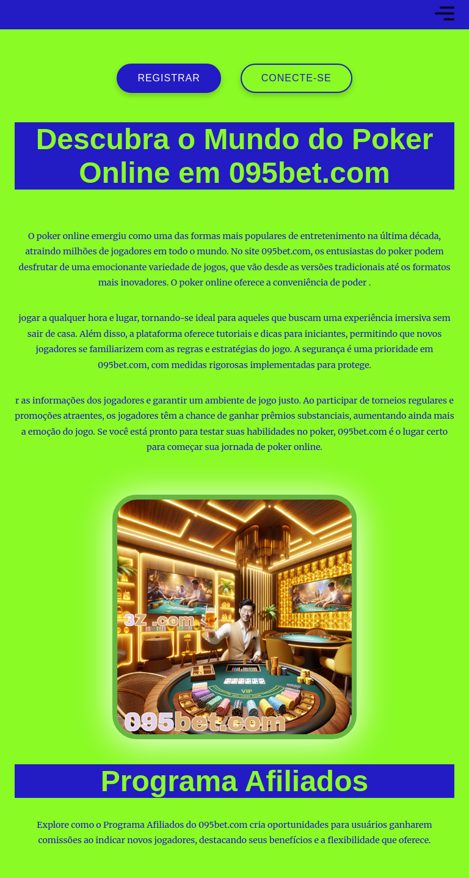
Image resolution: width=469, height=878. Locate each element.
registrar (168, 78)
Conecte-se (296, 78)
